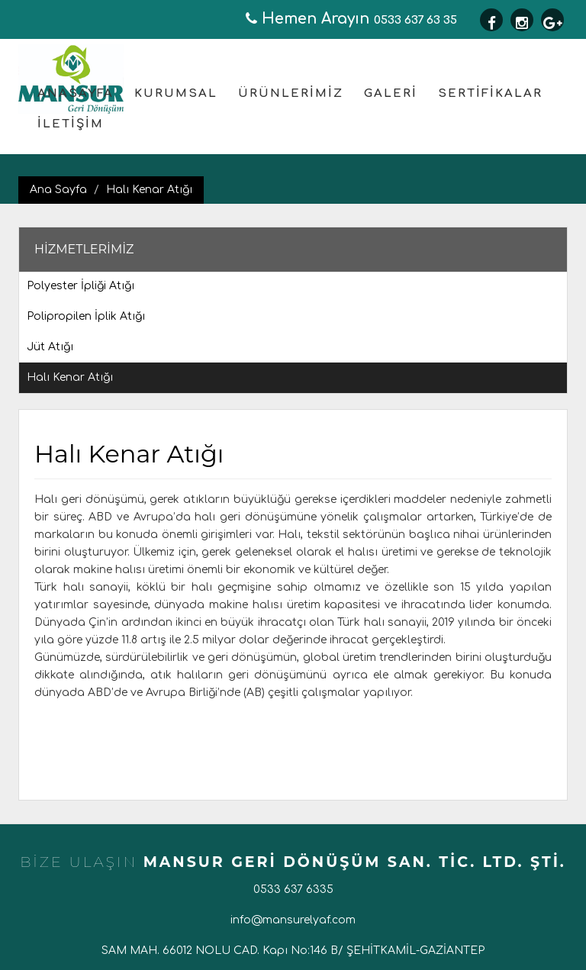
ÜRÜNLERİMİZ (290, 93)
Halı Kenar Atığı (149, 189)
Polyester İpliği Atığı (80, 286)
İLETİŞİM (70, 124)
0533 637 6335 (293, 889)
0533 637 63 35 (351, 20)
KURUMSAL (175, 93)
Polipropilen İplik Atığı (86, 316)
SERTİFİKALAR (490, 93)
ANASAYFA (75, 93)
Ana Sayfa (58, 189)
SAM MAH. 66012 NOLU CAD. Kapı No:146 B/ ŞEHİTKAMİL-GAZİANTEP (293, 950)
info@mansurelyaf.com (293, 920)
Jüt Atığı (50, 347)
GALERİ (390, 93)
